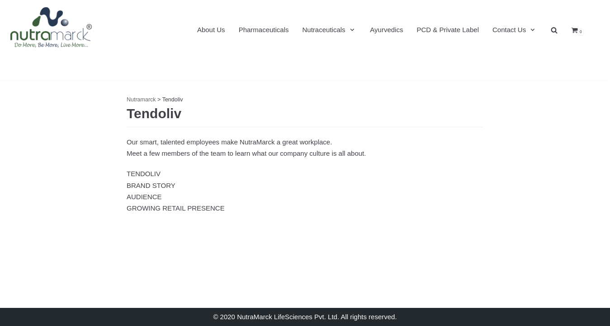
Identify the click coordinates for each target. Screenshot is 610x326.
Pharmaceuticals (264, 30)
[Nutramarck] (51, 27)
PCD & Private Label (447, 30)
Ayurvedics (386, 30)
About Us (211, 30)
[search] (554, 29)
